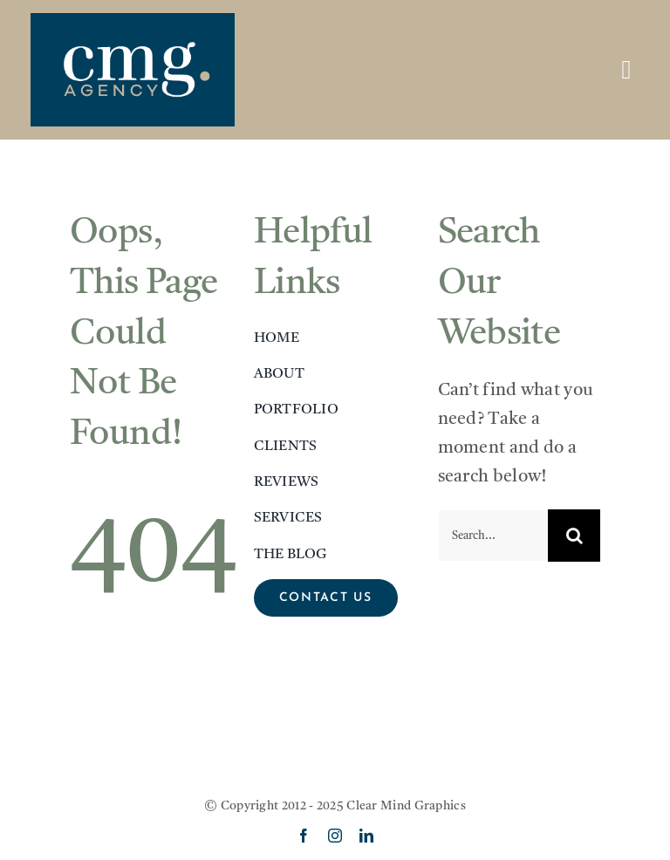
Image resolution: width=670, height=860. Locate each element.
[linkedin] (366, 836)
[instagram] (335, 836)
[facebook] (304, 836)
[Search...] (493, 535)
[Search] (574, 535)
